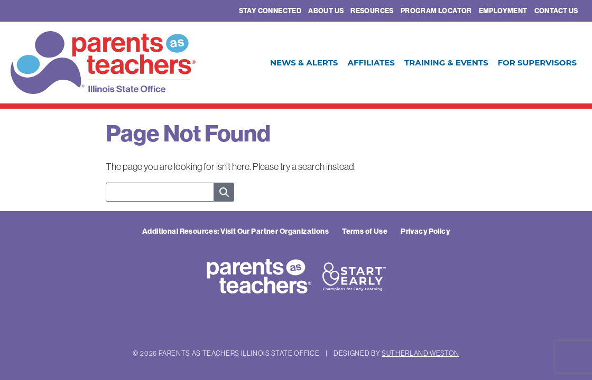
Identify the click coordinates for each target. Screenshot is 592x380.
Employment (503, 11)
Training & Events (446, 63)
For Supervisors (537, 63)
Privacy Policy (425, 231)
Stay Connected (270, 11)
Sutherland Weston (420, 353)
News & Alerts (304, 63)
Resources (372, 11)
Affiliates (370, 63)
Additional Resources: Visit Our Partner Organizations (235, 231)
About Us (326, 11)
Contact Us (556, 11)
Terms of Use (364, 231)
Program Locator (436, 11)
